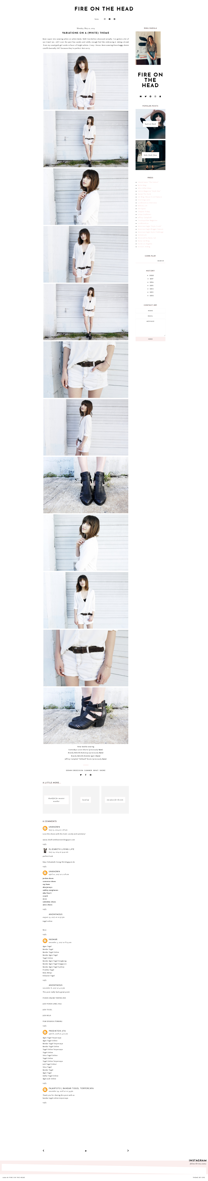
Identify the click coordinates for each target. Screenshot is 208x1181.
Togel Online (48, 958)
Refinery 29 (142, 206)
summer (88, 770)
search (160, 261)
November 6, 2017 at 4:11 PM (54, 988)
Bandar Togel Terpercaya (53, 1044)
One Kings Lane (144, 200)
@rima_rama (201, 1164)
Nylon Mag (142, 185)
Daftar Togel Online (50, 1076)
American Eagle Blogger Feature (150, 229)
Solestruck (142, 235)
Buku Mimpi (47, 973)
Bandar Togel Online (51, 952)
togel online (47, 921)
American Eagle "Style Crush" (150, 226)
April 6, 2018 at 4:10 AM (58, 1034)
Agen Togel (47, 946)
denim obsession (74, 770)
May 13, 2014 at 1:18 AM (58, 830)
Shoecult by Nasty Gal (147, 238)
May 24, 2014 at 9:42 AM (58, 852)
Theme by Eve (199, 1177)
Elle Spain (142, 209)
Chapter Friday (144, 211)
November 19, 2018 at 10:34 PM (61, 1091)
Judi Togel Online (50, 1064)
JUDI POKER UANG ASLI (52, 1004)
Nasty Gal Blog (143, 241)
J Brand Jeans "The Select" (148, 182)
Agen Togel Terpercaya (52, 1038)
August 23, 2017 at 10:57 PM (54, 917)
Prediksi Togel (48, 970)
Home (97, 19)
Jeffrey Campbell (145, 217)
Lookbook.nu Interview (147, 203)
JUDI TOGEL (47, 1010)
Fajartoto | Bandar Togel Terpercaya (71, 1088)
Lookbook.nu (143, 223)
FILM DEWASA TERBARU (52, 1021)
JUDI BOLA (47, 1015)
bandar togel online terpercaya (55, 1098)
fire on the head (104, 9)
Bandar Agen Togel (50, 955)
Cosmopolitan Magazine (147, 220)
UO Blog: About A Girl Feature (150, 197)
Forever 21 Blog (144, 247)
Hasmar (53, 939)
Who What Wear (145, 188)
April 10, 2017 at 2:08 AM (59, 874)
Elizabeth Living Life (61, 849)
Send (150, 339)
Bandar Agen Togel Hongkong (54, 961)
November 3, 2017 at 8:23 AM (60, 942)
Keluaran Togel (49, 976)
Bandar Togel (48, 949)
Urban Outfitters (144, 214)
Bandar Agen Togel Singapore (55, 964)
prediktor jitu (57, 1031)
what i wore (99, 770)
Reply (44, 844)
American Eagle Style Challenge (150, 232)
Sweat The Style (144, 194)
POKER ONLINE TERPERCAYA (54, 998)
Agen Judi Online (49, 1079)
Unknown (54, 827)
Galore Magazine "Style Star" (149, 191)
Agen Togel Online (50, 1041)
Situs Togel (47, 1067)
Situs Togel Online (50, 1055)
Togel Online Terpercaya (53, 1049)
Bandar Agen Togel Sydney (53, 967)
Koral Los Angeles (145, 244)
